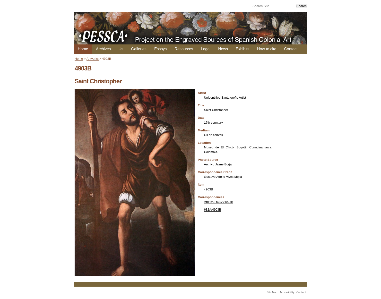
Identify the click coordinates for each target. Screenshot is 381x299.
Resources (183, 49)
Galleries (139, 49)
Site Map (272, 292)
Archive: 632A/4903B (218, 202)
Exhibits (242, 49)
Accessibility (286, 292)
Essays (160, 49)
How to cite (266, 49)
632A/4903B (212, 209)
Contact (290, 49)
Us (121, 49)
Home (83, 49)
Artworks (93, 58)
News (223, 49)
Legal (205, 49)
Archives (103, 49)
